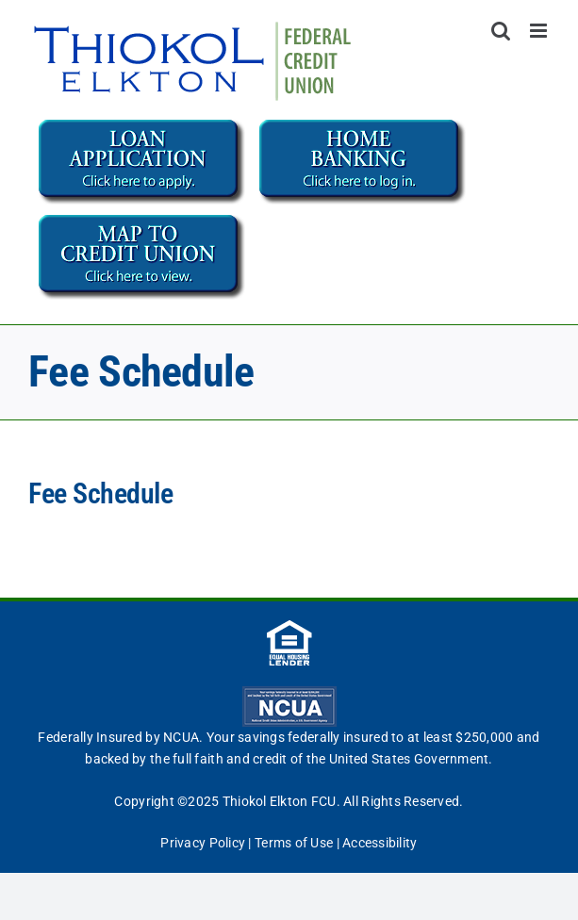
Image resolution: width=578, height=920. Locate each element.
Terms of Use (294, 842)
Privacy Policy (202, 842)
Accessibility (380, 842)
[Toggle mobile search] (500, 31)
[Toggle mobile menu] (540, 31)
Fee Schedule (103, 493)
